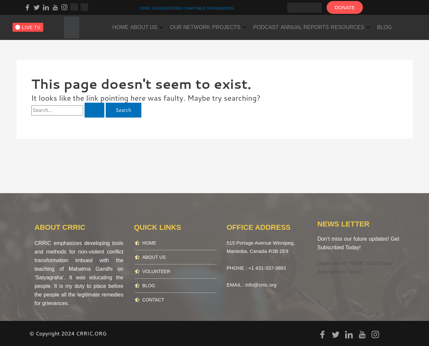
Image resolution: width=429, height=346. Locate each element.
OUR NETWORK (202, 25)
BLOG (122, 38)
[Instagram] (64, 7)
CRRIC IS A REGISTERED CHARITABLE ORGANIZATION (187, 8)
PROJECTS (245, 25)
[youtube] (55, 7)
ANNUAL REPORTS (330, 25)
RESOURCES (380, 25)
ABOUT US (153, 25)
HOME (123, 25)
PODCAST (287, 25)
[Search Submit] (94, 110)
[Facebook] (27, 7)
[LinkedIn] (46, 7)
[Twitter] (37, 7)
